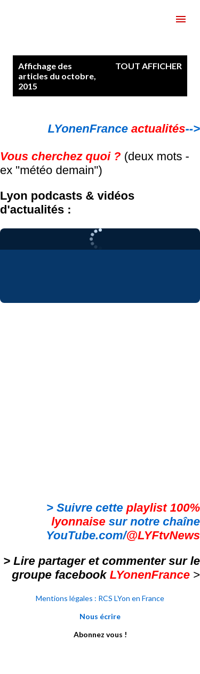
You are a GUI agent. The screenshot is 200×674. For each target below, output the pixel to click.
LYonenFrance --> (124, 128)
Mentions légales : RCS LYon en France (100, 598)
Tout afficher (148, 66)
